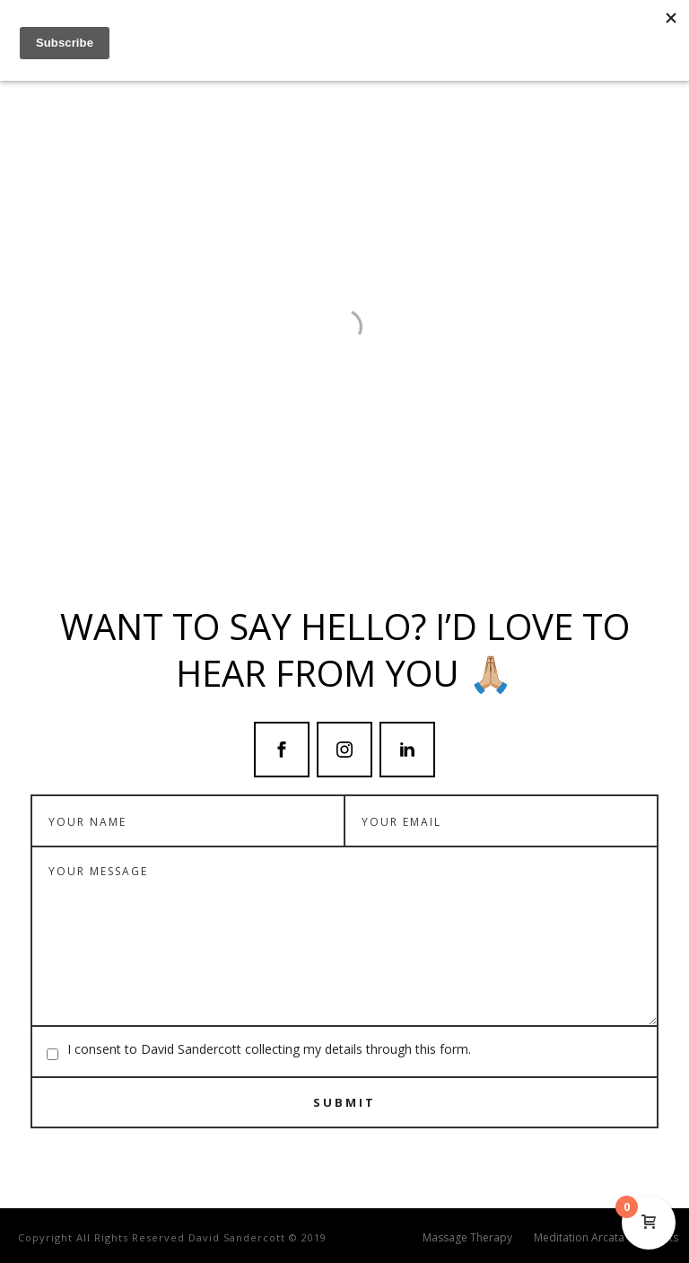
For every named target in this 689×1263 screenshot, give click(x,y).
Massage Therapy (467, 1238)
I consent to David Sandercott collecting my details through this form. (269, 1048)
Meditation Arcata (579, 1238)
